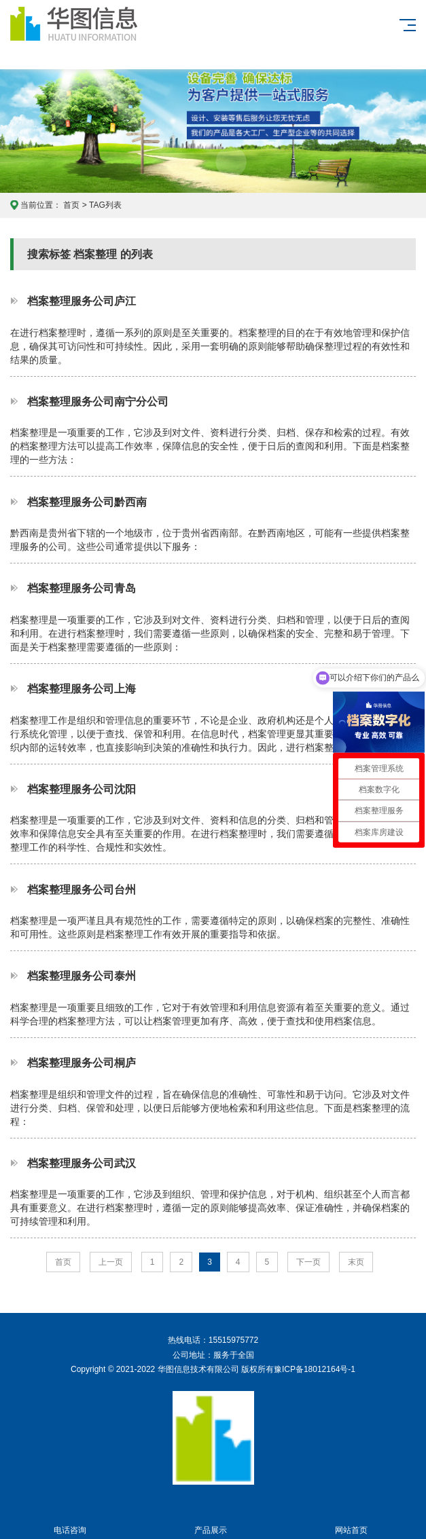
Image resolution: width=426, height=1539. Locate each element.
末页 (356, 1262)
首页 (71, 205)
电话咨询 (70, 1522)
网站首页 (351, 1522)
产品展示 (211, 1522)
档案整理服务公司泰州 (81, 975)
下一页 (308, 1262)
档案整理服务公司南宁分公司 (97, 401)
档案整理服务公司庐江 (81, 301)
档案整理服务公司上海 (81, 688)
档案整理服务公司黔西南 (87, 502)
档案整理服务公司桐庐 (81, 1062)
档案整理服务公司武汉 (81, 1163)
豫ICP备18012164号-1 (314, 1369)
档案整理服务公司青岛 (81, 588)
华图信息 (92, 34)
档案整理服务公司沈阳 (81, 789)
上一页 (111, 1262)
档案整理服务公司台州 (81, 889)
